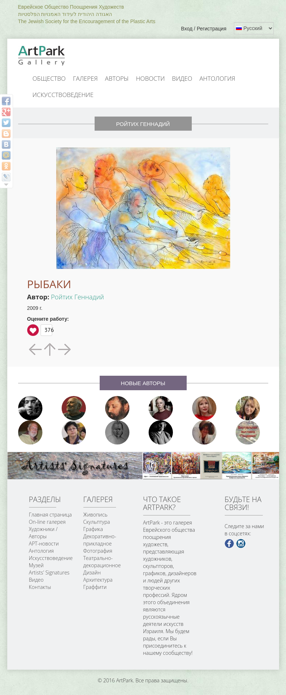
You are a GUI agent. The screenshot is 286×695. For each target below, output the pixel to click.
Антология (217, 78)
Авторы (117, 78)
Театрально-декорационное (102, 562)
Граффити (95, 587)
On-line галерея (47, 521)
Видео (182, 78)
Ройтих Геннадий (77, 296)
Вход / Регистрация (203, 28)
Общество (49, 78)
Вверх (33, 330)
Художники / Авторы (43, 533)
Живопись (95, 514)
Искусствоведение (63, 94)
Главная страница (50, 514)
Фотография (97, 550)
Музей (36, 565)
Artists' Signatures (49, 572)
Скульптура (96, 521)
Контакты (40, 587)
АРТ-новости (44, 543)
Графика (93, 529)
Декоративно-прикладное (99, 540)
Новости (150, 78)
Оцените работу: (48, 319)
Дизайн (92, 572)
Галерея (85, 78)
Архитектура (98, 579)
